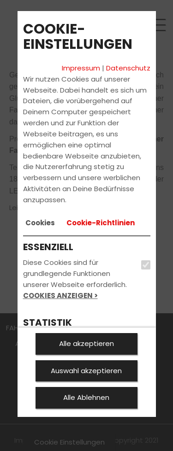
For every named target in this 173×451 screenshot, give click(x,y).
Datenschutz (128, 68)
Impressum (81, 68)
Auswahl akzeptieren (86, 370)
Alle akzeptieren (86, 343)
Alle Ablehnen (86, 397)
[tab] (40, 223)
